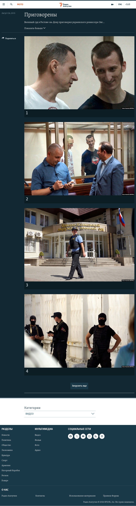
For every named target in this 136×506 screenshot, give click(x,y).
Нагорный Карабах (11, 470)
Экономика (7, 450)
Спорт (4, 460)
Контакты (40, 496)
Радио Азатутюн (9, 496)
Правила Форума (111, 496)
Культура (6, 455)
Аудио (38, 450)
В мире (5, 481)
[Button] (9, 39)
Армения (6, 465)
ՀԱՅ (128, 4)
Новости (6, 435)
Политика (6, 440)
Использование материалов (82, 496)
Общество (6, 445)
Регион (5, 476)
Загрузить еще (79, 386)
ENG (120, 4)
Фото (20, 4)
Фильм (38, 440)
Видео (38, 435)
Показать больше (34, 28)
